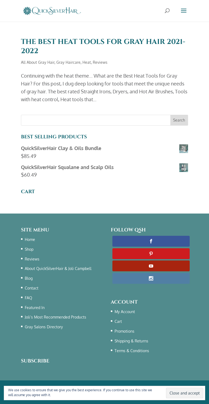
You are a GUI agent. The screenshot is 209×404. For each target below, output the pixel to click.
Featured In (35, 307)
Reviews (100, 62)
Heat (86, 62)
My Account (125, 311)
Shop (29, 249)
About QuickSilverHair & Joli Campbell (58, 268)
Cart (118, 321)
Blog (29, 278)
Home (30, 239)
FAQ (28, 297)
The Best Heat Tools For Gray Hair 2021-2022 (103, 46)
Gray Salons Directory (44, 327)
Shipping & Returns (131, 341)
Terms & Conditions (66, 395)
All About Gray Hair (37, 62)
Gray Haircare (68, 62)
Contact (31, 288)
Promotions (124, 331)
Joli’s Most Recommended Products (55, 317)
